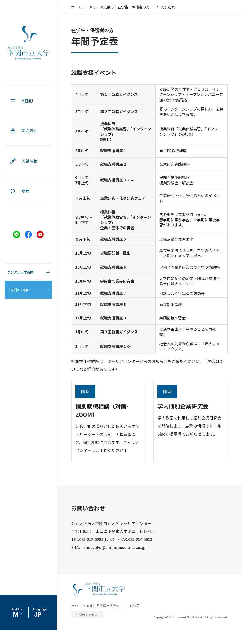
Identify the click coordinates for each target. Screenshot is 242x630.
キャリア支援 (99, 6)
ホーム (76, 6)
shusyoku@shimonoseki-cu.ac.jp (115, 547)
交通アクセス (88, 614)
